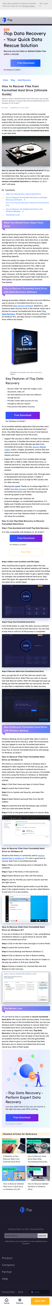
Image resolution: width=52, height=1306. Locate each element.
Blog (13, 80)
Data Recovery (24, 80)
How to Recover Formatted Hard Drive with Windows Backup (24, 210)
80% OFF (40, 1301)
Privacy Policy (8, 1292)
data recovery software (23, 306)
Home (5, 80)
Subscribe (42, 1236)
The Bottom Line (13, 215)
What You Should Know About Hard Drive (23, 194)
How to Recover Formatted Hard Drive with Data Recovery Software (26, 198)
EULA (20, 1292)
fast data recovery (18, 489)
